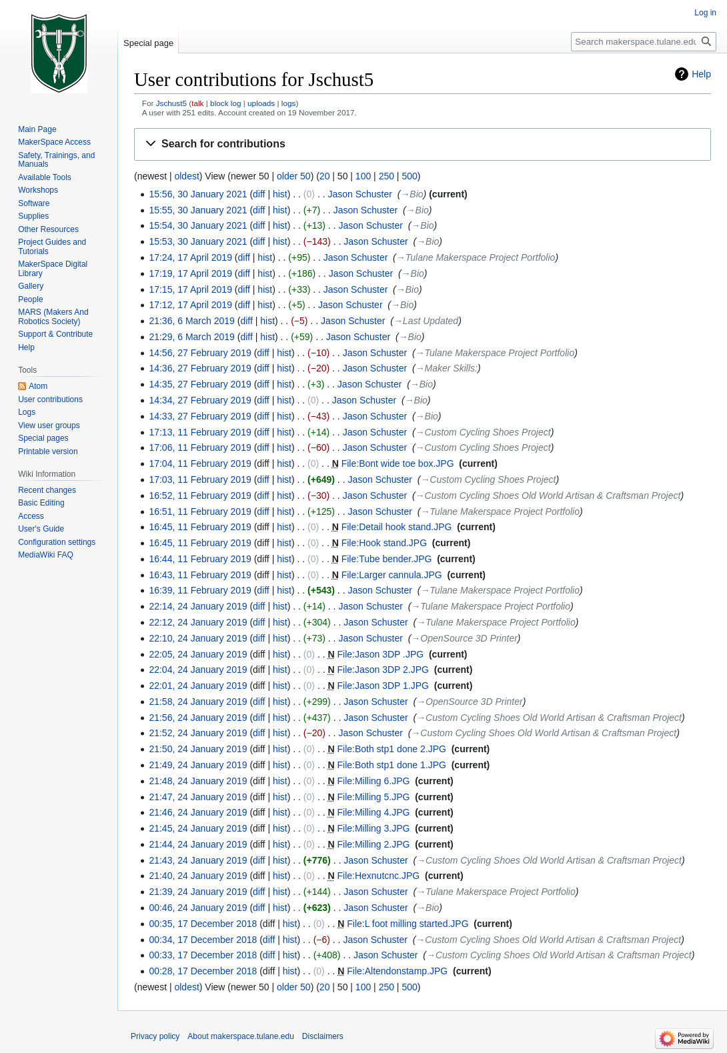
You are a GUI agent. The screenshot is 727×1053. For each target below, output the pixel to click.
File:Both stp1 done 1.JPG (391, 765)
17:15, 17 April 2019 (190, 289)
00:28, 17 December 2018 (203, 971)
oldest (186, 176)
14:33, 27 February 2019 (200, 416)
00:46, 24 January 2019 (198, 907)
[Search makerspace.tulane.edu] (643, 41)
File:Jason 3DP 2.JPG (382, 669)
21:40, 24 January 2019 (198, 875)
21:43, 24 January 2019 (198, 860)
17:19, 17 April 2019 (190, 273)
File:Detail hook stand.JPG (396, 526)
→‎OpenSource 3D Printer (464, 638)
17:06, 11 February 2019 (200, 447)
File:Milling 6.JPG (373, 781)
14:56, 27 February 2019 (200, 352)
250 (386, 176)
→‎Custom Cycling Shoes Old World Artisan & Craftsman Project (548, 495)
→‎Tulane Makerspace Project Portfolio (476, 257)
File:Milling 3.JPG (373, 828)
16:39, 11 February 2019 (200, 590)
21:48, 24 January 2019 (198, 781)
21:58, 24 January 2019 (198, 701)
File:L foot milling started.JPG (407, 923)
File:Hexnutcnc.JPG (378, 875)
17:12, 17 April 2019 (190, 304)
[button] (422, 144)
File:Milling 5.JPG (373, 797)
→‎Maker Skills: (447, 368)
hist (280, 194)
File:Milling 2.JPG (373, 844)
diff (259, 194)
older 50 (294, 176)
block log (225, 103)
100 (363, 176)
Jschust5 (171, 103)
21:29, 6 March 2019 (191, 336)
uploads (261, 103)
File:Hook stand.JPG (384, 543)
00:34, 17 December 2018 (203, 939)
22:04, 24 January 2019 (198, 669)
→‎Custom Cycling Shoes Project (483, 432)
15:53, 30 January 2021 (198, 241)
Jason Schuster (359, 194)
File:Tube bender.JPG (386, 559)
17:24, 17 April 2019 (190, 257)
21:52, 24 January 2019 (198, 733)
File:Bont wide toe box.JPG (397, 463)
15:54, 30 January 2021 (198, 225)
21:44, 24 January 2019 (198, 844)
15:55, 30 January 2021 (198, 210)
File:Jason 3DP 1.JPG (382, 685)
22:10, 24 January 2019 (198, 638)
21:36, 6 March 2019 (191, 320)
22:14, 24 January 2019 (198, 606)
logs (288, 103)
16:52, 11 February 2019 (200, 495)
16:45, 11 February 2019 (200, 526)
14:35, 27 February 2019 (200, 384)
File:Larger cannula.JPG (391, 575)
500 (409, 176)
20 (324, 176)
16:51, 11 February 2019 (200, 511)
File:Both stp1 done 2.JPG (391, 749)
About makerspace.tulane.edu (240, 1036)
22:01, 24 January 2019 (198, 685)
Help (701, 74)
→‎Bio (411, 194)
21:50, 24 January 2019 (198, 749)
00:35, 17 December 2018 (203, 923)
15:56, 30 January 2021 (198, 194)
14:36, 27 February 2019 (200, 368)
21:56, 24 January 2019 (198, 717)
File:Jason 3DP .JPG (380, 654)
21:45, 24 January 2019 (198, 828)
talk (197, 103)
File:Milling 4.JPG (373, 812)
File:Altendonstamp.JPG (397, 971)
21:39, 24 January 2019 (198, 891)
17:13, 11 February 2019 (200, 432)
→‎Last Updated (426, 320)
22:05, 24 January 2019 (198, 654)
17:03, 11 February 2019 (200, 479)
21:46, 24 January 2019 (198, 812)
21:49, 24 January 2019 (198, 765)
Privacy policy (155, 1036)
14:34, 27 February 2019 (200, 400)
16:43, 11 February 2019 (200, 575)
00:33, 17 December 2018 (203, 955)
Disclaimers (322, 1036)
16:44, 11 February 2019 (200, 559)
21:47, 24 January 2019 (198, 797)
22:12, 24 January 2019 (198, 622)
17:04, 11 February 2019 (200, 463)
